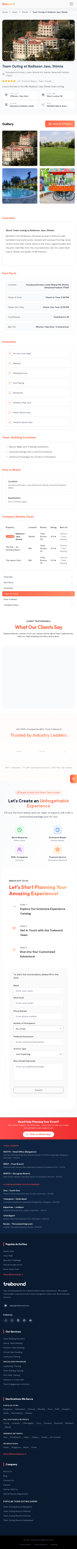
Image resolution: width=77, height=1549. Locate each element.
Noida (6, 1413)
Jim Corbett (55, 1437)
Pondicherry (15, 1437)
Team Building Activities (14, 1338)
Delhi (57, 1409)
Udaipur (35, 1437)
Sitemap (54, 1544)
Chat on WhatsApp (38, 1134)
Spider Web (8, 1251)
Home (5, 12)
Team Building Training (13, 1370)
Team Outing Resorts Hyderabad (18, 1520)
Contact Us (8, 1480)
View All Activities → (13, 1274)
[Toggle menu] (71, 4)
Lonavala (16, 1423)
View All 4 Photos (60, 123)
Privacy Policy (25, 1544)
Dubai (6, 1447)
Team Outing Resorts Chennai (17, 1515)
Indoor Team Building (12, 1343)
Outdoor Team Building (13, 1347)
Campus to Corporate (13, 1379)
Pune (50, 1409)
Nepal (25, 1447)
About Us (7, 1471)
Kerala (44, 1437)
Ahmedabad (17, 1413)
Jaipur (26, 1437)
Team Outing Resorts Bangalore (17, 1507)
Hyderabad (20, 1409)
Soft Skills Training (11, 1375)
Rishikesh (69, 1423)
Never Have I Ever (11, 1269)
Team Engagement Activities (16, 1384)
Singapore (16, 1447)
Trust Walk (8, 1255)
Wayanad (58, 1423)
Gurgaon (66, 1409)
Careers (6, 1485)
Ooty (38, 1423)
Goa (5, 1437)
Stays (14, 12)
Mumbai (41, 1409)
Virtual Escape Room (12, 1264)
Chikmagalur (28, 1423)
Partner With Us (10, 1489)
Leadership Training (12, 1366)
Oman (34, 1447)
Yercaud (47, 1423)
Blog (5, 1476)
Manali (8, 1427)
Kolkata (28, 1413)
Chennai (31, 1409)
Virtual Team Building (12, 1352)
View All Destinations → (14, 1454)
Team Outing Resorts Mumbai (17, 1511)
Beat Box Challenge (12, 1260)
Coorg (6, 1423)
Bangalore (7, 1409)
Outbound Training (11, 1356)
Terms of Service (40, 1544)
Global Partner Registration (15, 1494)
